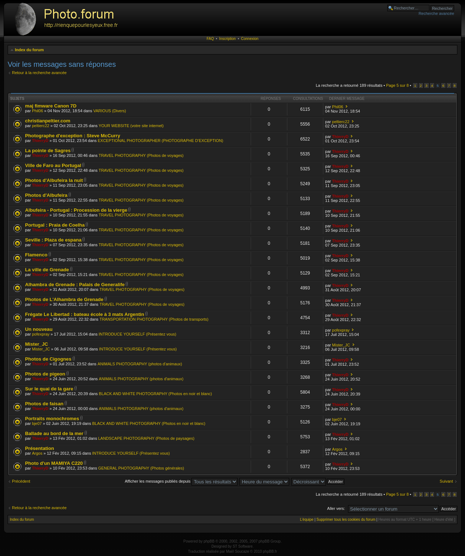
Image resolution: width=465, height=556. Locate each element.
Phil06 (37, 111)
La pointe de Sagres (47, 150)
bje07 (37, 423)
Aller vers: (336, 508)
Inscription (227, 39)
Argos (37, 453)
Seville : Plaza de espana (53, 240)
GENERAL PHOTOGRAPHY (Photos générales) (141, 468)
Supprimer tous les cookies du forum (345, 519)
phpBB (208, 541)
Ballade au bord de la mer (54, 433)
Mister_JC (36, 344)
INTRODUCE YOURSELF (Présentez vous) (137, 334)
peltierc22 (40, 125)
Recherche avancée (436, 13)
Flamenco (36, 254)
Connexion (250, 39)
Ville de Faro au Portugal (53, 165)
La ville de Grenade (47, 269)
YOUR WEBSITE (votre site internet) (130, 125)
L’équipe (307, 519)
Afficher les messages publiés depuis (181, 481)
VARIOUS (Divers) (109, 111)
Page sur (397, 85)
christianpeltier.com (47, 120)
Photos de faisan (44, 403)
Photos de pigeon (45, 374)
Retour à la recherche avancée (39, 72)
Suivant (446, 481)
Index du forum (29, 50)
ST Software (242, 546)
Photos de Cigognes (48, 359)
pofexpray (40, 334)
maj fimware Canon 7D (50, 106)
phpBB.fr (270, 551)
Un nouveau (38, 329)
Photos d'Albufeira (46, 195)
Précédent (21, 481)
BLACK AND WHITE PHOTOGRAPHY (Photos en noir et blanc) (155, 393)
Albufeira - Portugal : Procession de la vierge (76, 210)
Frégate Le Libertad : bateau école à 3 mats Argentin (84, 314)
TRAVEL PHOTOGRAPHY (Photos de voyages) (140, 155)
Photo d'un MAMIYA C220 (54, 463)
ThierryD (40, 140)
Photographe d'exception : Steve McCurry (72, 135)
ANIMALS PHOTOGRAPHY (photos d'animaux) (139, 364)
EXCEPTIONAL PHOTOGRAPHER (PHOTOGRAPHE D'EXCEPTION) (160, 140)
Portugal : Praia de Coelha (55, 225)
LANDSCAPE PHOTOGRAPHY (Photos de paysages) (146, 438)
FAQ (210, 39)
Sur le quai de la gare (49, 388)
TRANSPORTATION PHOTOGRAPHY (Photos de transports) (154, 319)
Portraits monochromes (52, 418)
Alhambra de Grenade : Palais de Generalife (75, 284)
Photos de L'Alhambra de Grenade (64, 299)
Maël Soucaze (237, 551)
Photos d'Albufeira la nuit (54, 180)
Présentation (39, 448)
